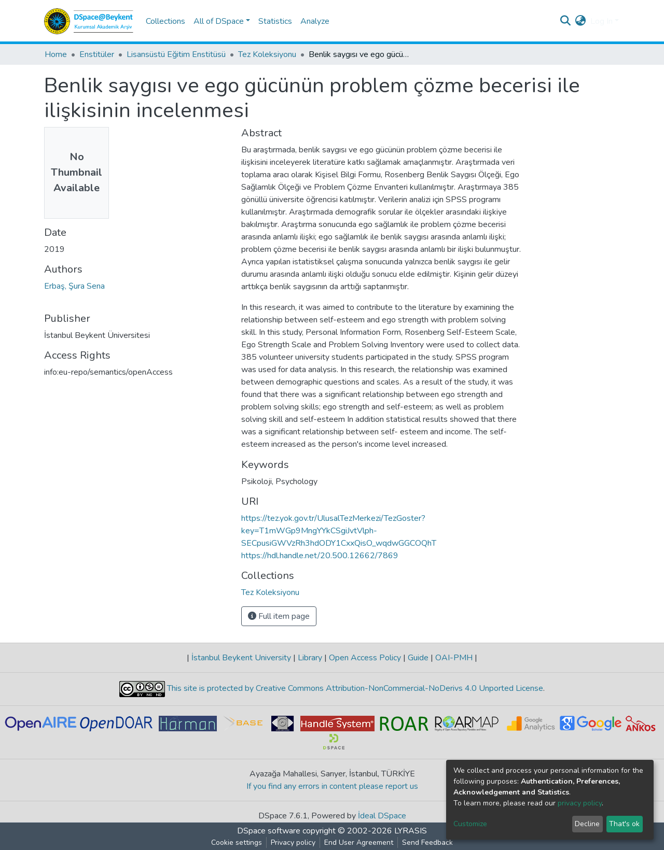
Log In (601, 21)
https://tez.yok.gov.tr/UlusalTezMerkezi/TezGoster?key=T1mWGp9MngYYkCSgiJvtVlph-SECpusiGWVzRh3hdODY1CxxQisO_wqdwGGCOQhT (338, 531)
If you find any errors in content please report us (332, 786)
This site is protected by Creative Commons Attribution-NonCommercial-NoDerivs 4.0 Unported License (354, 688)
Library (310, 657)
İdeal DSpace (382, 815)
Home (56, 54)
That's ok (624, 824)
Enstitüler (96, 54)
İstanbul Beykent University (241, 657)
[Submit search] (565, 21)
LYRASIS (410, 831)
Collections (165, 21)
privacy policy (580, 803)
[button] (580, 21)
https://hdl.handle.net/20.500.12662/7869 (319, 555)
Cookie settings (236, 842)
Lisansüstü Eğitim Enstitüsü (176, 54)
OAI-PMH (454, 657)
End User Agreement (358, 842)
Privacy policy (293, 842)
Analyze (314, 21)
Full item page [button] (279, 616)
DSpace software (268, 831)
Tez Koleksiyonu (267, 54)
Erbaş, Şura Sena (74, 286)
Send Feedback (427, 842)
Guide (418, 657)
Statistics (275, 21)
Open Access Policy (365, 657)
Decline (587, 824)
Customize (470, 824)
